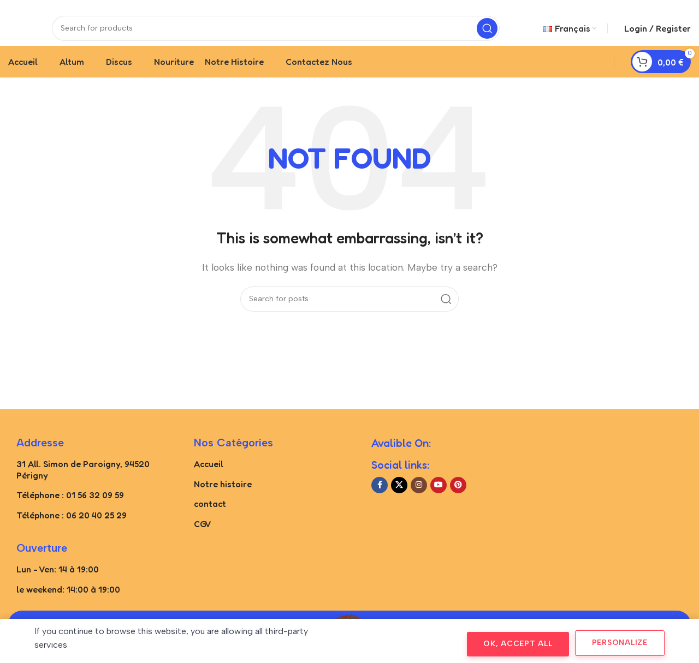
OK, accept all (518, 643)
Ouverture (41, 564)
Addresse (40, 458)
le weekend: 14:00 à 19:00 (68, 605)
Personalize (620, 642)
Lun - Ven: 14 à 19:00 (57, 585)
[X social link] (399, 501)
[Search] (276, 35)
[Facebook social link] (379, 501)
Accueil (208, 480)
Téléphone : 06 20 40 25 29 (71, 531)
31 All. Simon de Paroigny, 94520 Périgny (83, 486)
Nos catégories (233, 458)
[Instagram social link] (419, 501)
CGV (202, 540)
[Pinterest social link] (458, 501)
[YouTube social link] (438, 501)
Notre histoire (223, 499)
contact (210, 520)
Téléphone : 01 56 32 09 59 (70, 511)
